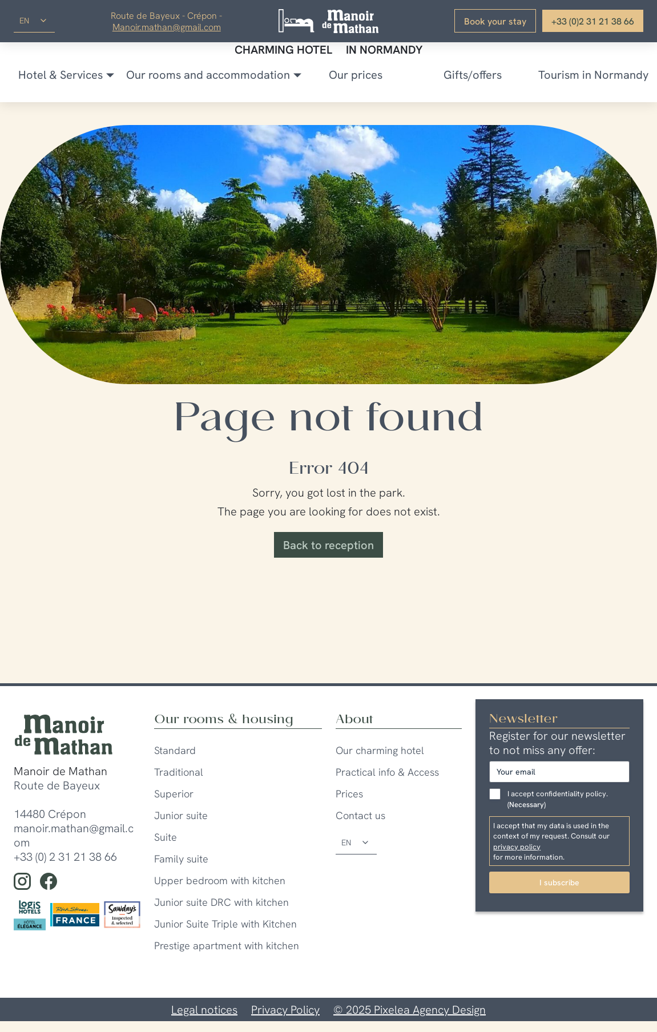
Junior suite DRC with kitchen (221, 902)
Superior (174, 793)
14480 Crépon (50, 814)
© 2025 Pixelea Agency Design (409, 1009)
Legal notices (204, 1009)
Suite (165, 837)
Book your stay (495, 21)
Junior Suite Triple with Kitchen (225, 923)
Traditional (178, 772)
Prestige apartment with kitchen (226, 945)
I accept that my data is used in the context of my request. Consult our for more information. (559, 841)
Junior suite (181, 815)
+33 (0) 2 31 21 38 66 (65, 856)
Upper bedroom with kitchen (219, 880)
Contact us (360, 815)
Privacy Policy (285, 1009)
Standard (175, 750)
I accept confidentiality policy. (557, 799)
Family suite (181, 858)
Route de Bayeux (57, 785)
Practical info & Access (387, 772)
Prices (349, 793)
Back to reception (328, 545)
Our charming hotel (380, 750)
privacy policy (517, 846)
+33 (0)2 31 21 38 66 (592, 21)
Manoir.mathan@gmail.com (166, 27)
